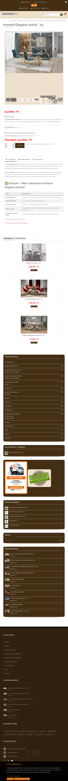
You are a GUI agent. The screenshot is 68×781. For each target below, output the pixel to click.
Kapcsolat (45, 8)
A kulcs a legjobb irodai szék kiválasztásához (22, 573)
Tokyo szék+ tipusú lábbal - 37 (17, 511)
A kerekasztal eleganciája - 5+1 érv (19, 598)
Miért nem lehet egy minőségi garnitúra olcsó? (22, 560)
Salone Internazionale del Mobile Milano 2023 (22, 554)
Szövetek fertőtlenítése (16, 604)
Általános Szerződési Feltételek (12, 657)
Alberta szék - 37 (13, 520)
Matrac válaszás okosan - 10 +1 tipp (19, 611)
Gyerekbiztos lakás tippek (17, 592)
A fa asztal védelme (15, 585)
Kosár (5, 669)
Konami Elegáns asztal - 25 (16, 452)
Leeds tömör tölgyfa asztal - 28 (17, 516)
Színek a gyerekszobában (17, 579)
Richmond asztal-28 (14, 525)
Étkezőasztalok (50, 20)
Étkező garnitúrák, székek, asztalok (35, 20)
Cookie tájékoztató (9, 665)
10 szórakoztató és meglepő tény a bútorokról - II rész (24, 566)
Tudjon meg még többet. (13, 776)
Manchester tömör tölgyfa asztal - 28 (18, 507)
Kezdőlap (13, 20)
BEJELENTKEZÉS (23, 8)
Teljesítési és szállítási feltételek (12, 653)
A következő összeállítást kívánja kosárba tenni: (20, 133)
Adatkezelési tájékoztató (10, 661)
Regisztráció (35, 8)
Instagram (8, 761)
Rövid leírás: (9, 116)
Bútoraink (21, 20)
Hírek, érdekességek (9, 650)
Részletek (34, 270)
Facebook (4, 761)
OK (61, 540)
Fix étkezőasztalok (61, 20)
